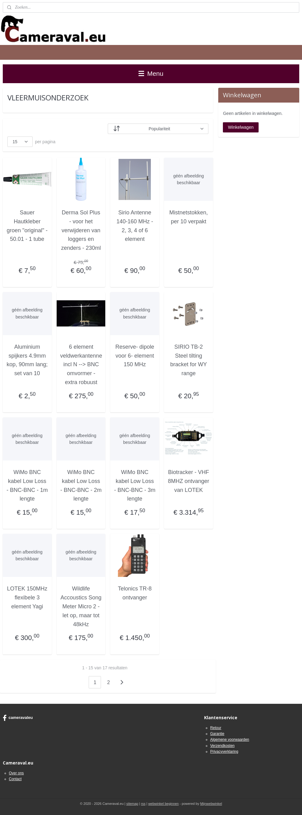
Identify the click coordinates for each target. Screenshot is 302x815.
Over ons (16, 773)
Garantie (217, 734)
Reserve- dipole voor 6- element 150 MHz (134, 356)
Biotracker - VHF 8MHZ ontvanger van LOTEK (188, 481)
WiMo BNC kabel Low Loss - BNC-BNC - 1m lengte (27, 485)
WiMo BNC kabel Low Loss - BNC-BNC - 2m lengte (81, 485)
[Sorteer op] (158, 129)
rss (143, 803)
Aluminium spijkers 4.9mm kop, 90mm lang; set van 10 (27, 360)
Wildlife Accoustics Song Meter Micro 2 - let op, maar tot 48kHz (80, 606)
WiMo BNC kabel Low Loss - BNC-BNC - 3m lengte (134, 485)
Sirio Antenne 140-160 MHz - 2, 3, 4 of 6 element (134, 225)
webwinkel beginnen (163, 803)
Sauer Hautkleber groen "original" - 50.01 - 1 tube (27, 225)
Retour (215, 728)
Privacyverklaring (224, 751)
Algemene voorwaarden (229, 739)
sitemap (132, 803)
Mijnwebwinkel (211, 803)
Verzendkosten (222, 746)
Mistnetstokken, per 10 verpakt (188, 217)
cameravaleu (18, 718)
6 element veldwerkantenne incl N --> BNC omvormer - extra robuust (81, 364)
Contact (15, 779)
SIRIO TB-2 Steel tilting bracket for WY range (188, 360)
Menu (151, 73)
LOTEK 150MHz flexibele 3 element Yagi (27, 598)
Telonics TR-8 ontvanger (135, 593)
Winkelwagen (240, 127)
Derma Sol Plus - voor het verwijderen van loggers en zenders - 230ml (81, 230)
